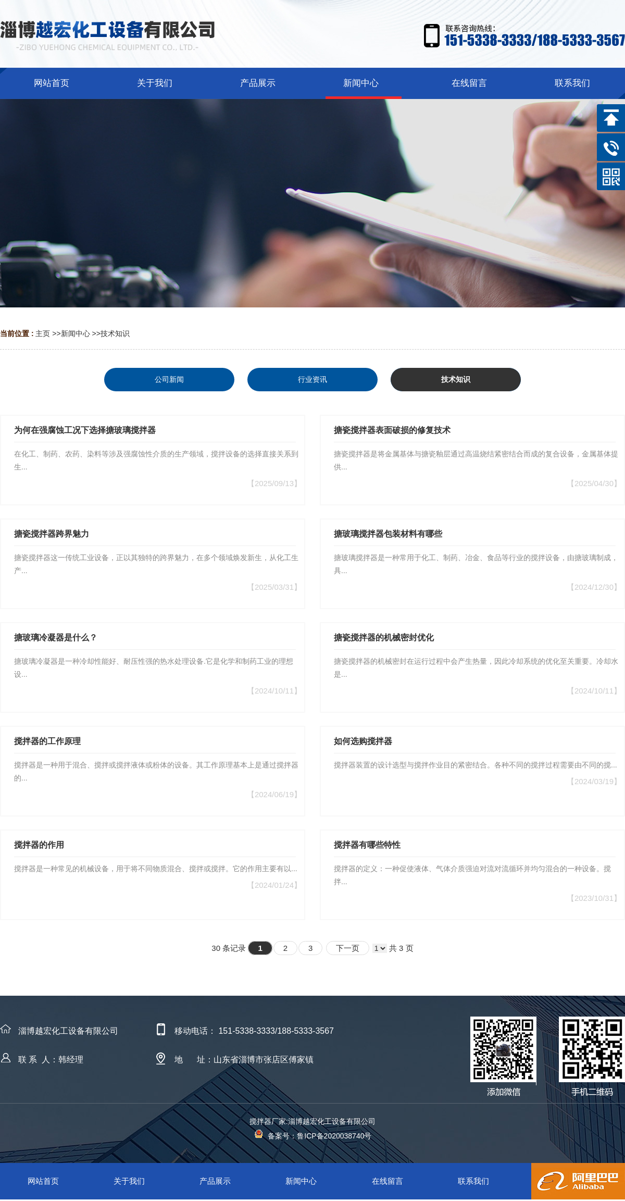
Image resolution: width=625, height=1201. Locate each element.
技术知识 (115, 333)
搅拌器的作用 (39, 844)
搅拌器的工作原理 (47, 741)
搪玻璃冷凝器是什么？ (55, 637)
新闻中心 (75, 333)
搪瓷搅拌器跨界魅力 (51, 533)
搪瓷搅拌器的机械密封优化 (384, 637)
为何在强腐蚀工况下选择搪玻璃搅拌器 (85, 430)
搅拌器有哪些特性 (367, 844)
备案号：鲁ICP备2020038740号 (313, 1136)
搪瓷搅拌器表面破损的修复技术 (392, 430)
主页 (42, 333)
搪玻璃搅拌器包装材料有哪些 (388, 533)
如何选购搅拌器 (363, 741)
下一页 (347, 948)
